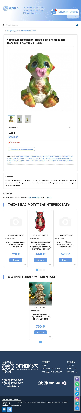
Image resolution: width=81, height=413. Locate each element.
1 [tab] (37, 270)
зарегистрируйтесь (36, 197)
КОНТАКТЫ (72, 372)
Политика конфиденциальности (11, 403)
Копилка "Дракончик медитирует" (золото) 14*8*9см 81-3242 (40, 316)
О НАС (44, 365)
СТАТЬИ (70, 365)
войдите (48, 197)
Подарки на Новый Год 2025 (28, 158)
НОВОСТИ (71, 368)
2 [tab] (40, 270)
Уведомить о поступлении (22, 149)
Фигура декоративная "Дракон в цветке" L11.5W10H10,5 (15, 244)
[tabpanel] (15, 238)
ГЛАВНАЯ (46, 362)
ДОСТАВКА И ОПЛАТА (51, 368)
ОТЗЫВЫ (71, 362)
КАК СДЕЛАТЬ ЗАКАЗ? (52, 372)
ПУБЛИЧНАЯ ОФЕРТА (11, 400)
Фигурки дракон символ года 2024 (30, 156)
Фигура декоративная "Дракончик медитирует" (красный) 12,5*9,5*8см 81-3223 (40, 245)
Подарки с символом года (27, 161)
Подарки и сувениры (53, 156)
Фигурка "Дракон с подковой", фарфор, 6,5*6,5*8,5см (65, 244)
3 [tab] (44, 270)
